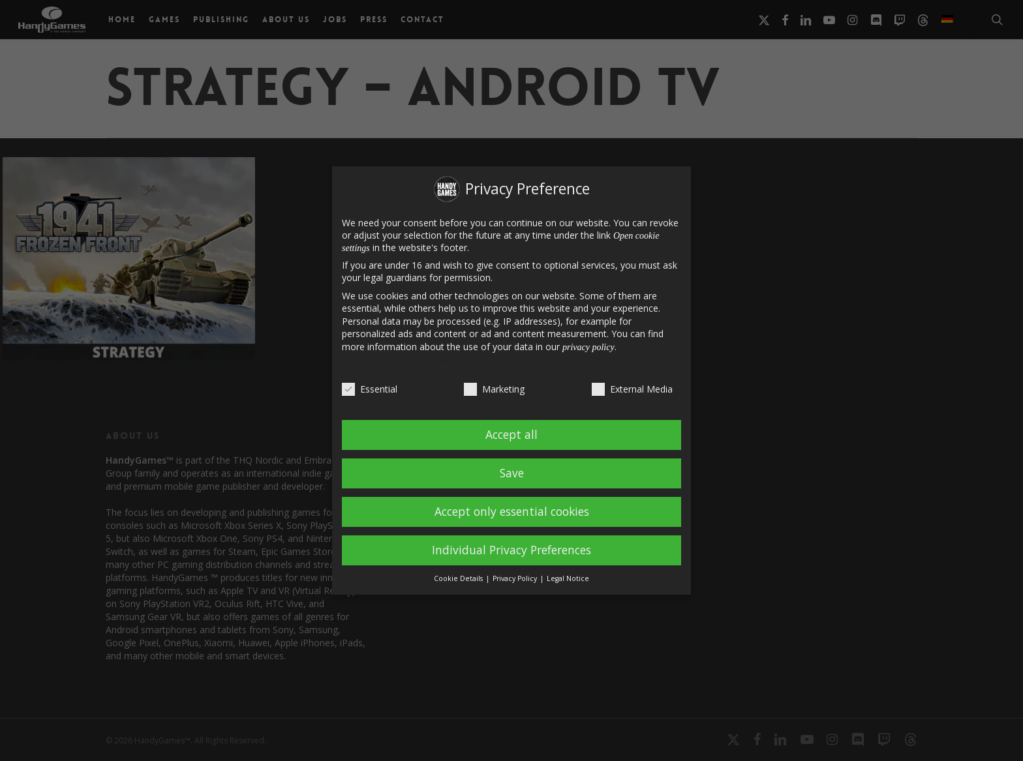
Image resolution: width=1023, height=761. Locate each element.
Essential (369, 389)
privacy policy (588, 347)
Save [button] (512, 473)
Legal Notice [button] (568, 578)
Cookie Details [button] (459, 578)
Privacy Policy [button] (516, 578)
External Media (632, 389)
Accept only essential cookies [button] (512, 511)
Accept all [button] (511, 434)
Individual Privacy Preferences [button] (511, 550)
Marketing (494, 389)
